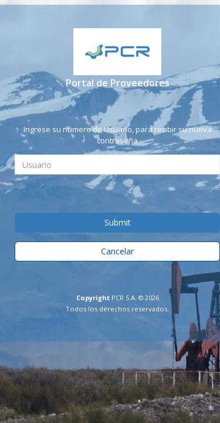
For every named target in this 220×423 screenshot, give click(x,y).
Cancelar (117, 251)
